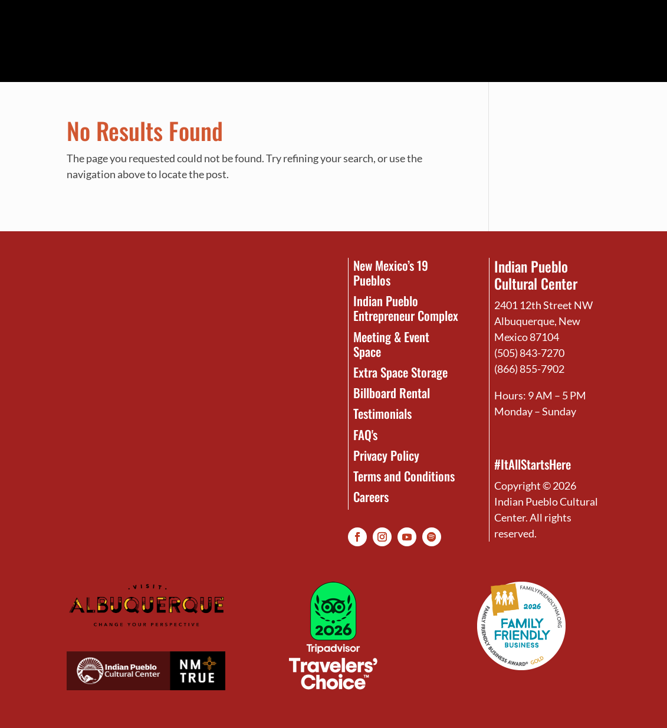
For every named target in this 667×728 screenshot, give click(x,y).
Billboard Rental (391, 392)
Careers (371, 496)
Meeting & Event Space (391, 343)
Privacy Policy (386, 455)
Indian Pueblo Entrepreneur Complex (405, 307)
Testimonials (382, 413)
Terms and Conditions (404, 476)
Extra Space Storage (400, 372)
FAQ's (365, 434)
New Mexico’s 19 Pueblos (390, 272)
